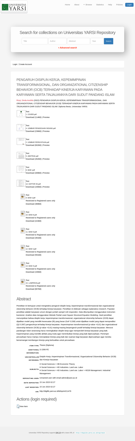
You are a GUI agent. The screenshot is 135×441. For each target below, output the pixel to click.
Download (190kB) (33, 187)
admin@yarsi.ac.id (69, 378)
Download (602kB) (33, 145)
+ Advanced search (67, 48)
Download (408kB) (33, 173)
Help (110, 5)
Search (108, 41)
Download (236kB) (33, 131)
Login (129, 5)
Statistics (100, 5)
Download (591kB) (33, 255)
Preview (46, 117)
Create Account (25, 64)
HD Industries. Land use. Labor (70, 367)
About (76, 5)
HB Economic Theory (66, 364)
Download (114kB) (33, 117)
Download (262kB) (33, 159)
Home (67, 5)
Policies (119, 5)
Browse (89, 5)
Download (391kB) (33, 238)
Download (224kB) (33, 221)
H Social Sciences (47, 364)
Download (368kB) (33, 204)
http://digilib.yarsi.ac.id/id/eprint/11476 (55, 391)
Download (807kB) (33, 289)
